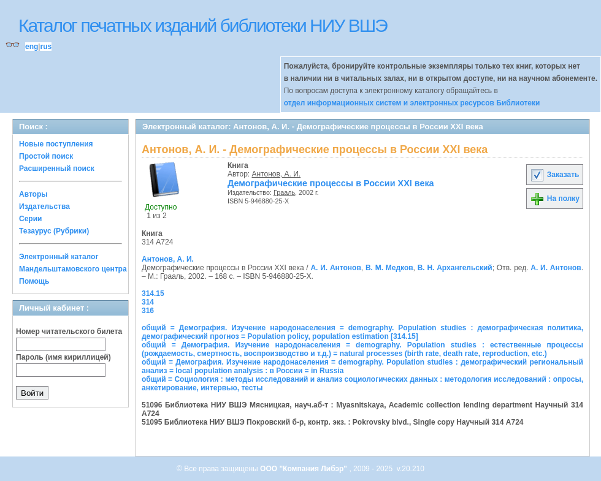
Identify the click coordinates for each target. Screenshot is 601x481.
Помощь (34, 281)
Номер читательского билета (69, 331)
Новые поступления (56, 144)
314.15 (153, 293)
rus (46, 46)
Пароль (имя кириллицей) (63, 357)
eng (31, 46)
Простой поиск (46, 156)
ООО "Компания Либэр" (304, 468)
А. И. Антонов (335, 267)
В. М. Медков (389, 267)
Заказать (554, 174)
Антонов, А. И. (276, 174)
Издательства (44, 206)
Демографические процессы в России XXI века (331, 183)
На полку (555, 198)
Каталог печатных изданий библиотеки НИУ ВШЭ (202, 25)
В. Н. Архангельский (455, 267)
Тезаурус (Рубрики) (54, 231)
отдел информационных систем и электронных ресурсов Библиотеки (412, 103)
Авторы (33, 194)
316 (148, 310)
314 (148, 302)
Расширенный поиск (56, 168)
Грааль (284, 192)
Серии (30, 218)
